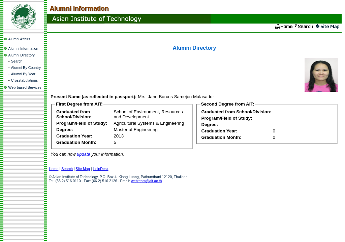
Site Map (83, 169)
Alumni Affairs (19, 39)
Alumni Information (23, 48)
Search (17, 61)
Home (53, 169)
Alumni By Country (26, 68)
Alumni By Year (23, 74)
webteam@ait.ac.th (146, 181)
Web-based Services (24, 87)
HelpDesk (100, 169)
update (83, 154)
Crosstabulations (24, 80)
